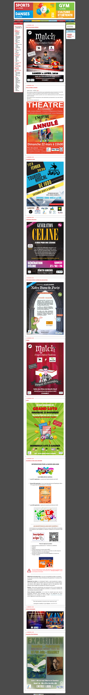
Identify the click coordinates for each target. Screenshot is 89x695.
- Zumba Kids (17, 90)
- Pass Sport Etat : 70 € (18, 27)
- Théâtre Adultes (17, 75)
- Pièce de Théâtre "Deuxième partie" (69, 34)
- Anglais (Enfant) (17, 37)
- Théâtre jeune (17, 42)
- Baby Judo (17, 78)
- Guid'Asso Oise (17, 54)
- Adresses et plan (18, 66)
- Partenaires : (17, 69)
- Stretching (17, 60)
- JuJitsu (16, 84)
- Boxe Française (17, 72)
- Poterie (16, 41)
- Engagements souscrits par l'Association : (17, 33)
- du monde (17, 50)
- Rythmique (17, 52)
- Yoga (16, 61)
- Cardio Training (17, 80)
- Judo (16, 83)
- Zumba (16, 89)
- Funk (16, 51)
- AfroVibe (16, 77)
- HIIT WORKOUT (17, 82)
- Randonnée (17, 85)
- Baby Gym (17, 56)
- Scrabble (16, 46)
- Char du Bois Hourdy (18, 44)
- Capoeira (16, 79)
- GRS (16, 58)
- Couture (16, 45)
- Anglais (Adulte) (17, 36)
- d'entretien (17, 57)
